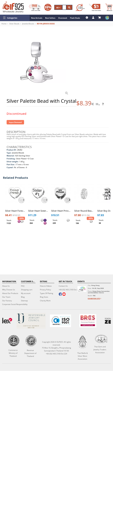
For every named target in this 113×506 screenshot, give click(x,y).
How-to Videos (46, 286)
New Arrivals (36, 18)
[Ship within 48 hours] (80, 7)
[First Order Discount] (95, 7)
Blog (23, 297)
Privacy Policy (45, 289)
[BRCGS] (88, 320)
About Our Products (10, 293)
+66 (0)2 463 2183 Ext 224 (69, 289)
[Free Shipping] (34, 7)
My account (25, 293)
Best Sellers (50, 18)
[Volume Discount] (48, 7)
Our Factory (7, 300)
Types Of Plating (46, 293)
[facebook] (60, 294)
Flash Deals (75, 18)
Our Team (6, 297)
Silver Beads (14, 23)
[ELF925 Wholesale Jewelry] (13, 7)
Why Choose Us (8, 289)
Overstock (62, 18)
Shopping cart (26, 289)
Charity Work (45, 300)
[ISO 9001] (60, 320)
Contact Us (63, 286)
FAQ (22, 286)
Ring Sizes (44, 297)
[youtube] (64, 294)
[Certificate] (31, 320)
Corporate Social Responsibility (14, 304)
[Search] (64, 7)
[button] (15, 18)
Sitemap (24, 300)
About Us (6, 286)
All (58, 7)
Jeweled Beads (28, 23)
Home (3, 23)
